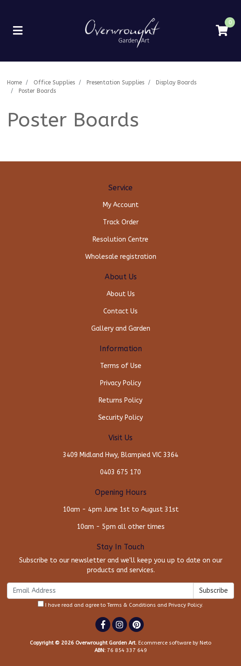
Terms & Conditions (131, 605)
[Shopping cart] (222, 31)
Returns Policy (120, 400)
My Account (121, 205)
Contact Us (120, 311)
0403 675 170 (120, 472)
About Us (121, 294)
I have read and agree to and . (120, 604)
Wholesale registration (120, 257)
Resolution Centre (120, 239)
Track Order (121, 222)
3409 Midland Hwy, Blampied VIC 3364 (120, 455)
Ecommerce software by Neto (174, 643)
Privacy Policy (120, 383)
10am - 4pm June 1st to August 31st (121, 509)
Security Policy (120, 418)
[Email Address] (100, 591)
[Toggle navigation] (17, 31)
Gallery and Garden (120, 329)
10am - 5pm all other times (121, 527)
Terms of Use (120, 366)
